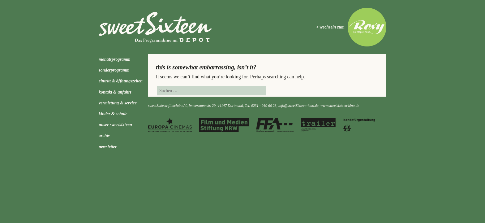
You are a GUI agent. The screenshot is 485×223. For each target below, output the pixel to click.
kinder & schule (113, 114)
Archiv (104, 135)
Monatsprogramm (115, 59)
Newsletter (108, 146)
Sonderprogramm (114, 70)
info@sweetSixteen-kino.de (298, 105)
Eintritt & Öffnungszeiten (121, 81)
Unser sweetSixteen (115, 124)
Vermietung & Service (118, 103)
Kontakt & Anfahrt (115, 92)
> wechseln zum (330, 27)
